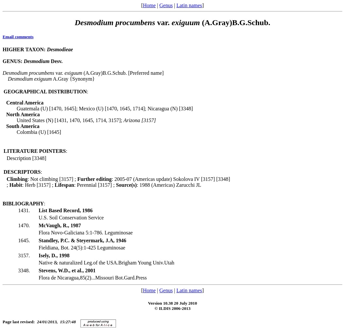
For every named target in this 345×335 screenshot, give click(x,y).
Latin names (189, 5)
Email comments (18, 36)
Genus (166, 5)
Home (149, 5)
